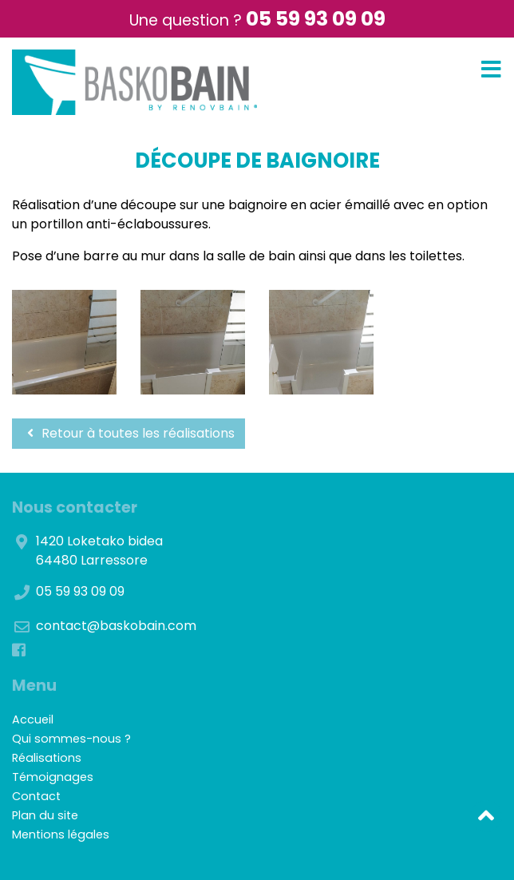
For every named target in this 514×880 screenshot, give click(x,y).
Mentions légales (60, 834)
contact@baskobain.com (116, 625)
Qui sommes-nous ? (71, 739)
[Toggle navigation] (491, 69)
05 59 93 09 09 (316, 19)
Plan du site (45, 815)
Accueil (32, 719)
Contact (36, 796)
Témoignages (52, 777)
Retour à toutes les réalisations (128, 433)
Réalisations (46, 758)
